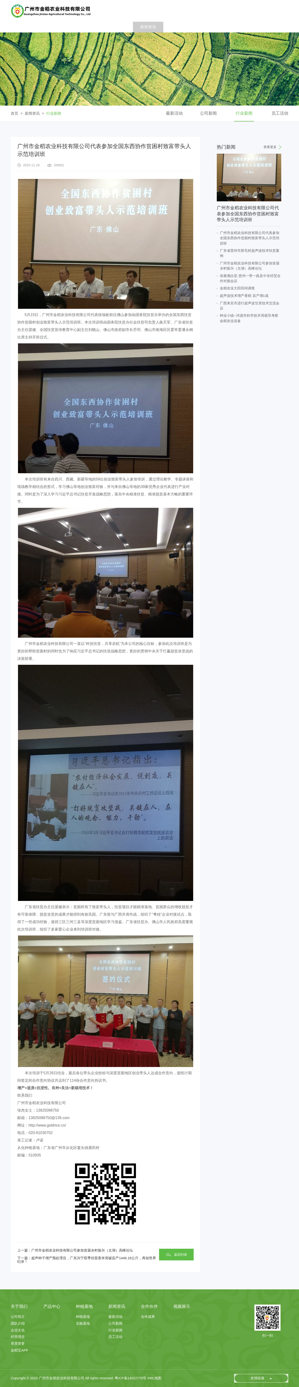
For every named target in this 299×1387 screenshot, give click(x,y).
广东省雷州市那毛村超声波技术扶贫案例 (249, 253)
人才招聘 (240, 27)
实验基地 (83, 1323)
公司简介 (18, 1317)
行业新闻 (53, 113)
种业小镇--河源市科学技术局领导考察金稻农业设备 (249, 318)
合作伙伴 (179, 27)
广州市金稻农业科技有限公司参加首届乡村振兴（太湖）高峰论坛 (249, 265)
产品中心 (87, 27)
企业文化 (18, 1330)
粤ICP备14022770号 (130, 1378)
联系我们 (270, 27)
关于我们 (56, 27)
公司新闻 (208, 113)
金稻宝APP (19, 1350)
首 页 (26, 27)
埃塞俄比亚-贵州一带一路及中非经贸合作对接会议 (250, 278)
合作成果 (148, 1317)
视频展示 (209, 27)
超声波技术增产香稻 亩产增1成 (244, 296)
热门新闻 (249, 147)
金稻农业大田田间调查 (237, 288)
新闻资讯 (148, 27)
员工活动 (279, 113)
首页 (14, 113)
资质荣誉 (18, 1343)
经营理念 (18, 1337)
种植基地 (117, 27)
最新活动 (174, 113)
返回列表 (180, 1254)
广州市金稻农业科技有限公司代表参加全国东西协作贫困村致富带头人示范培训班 (249, 238)
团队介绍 (18, 1323)
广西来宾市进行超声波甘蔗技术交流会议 (249, 305)
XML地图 (154, 1378)
